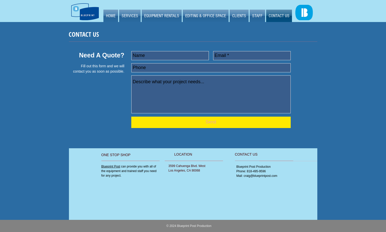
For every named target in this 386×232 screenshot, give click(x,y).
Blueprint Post (110, 166)
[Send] (211, 122)
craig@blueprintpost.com (260, 176)
